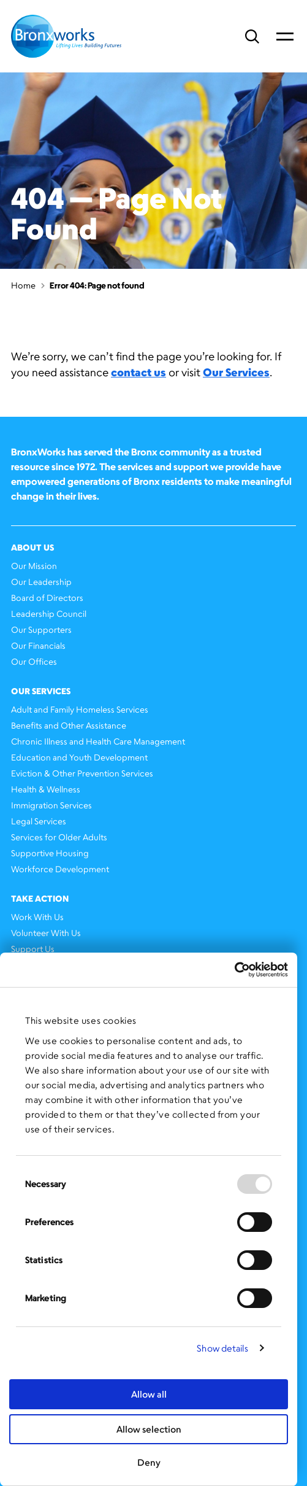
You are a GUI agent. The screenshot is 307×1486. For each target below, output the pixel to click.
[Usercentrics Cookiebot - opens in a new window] (234, 970)
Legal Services (38, 821)
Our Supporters (41, 629)
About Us (32, 547)
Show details (222, 1348)
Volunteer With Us (46, 932)
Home (23, 285)
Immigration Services (51, 805)
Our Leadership (41, 581)
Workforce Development (60, 869)
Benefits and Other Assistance (68, 725)
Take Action (40, 898)
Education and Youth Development (79, 757)
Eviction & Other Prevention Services (82, 773)
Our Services (236, 372)
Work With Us (37, 916)
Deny (149, 1462)
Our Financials (38, 645)
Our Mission (34, 565)
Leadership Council (48, 613)
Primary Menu (285, 36)
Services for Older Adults (59, 837)
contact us (138, 372)
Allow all (149, 1394)
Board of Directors (47, 597)
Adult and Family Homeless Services (79, 709)
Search (252, 36)
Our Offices (34, 661)
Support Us (33, 948)
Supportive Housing (50, 853)
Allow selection (148, 1429)
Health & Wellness (45, 789)
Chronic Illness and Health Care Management (98, 741)
